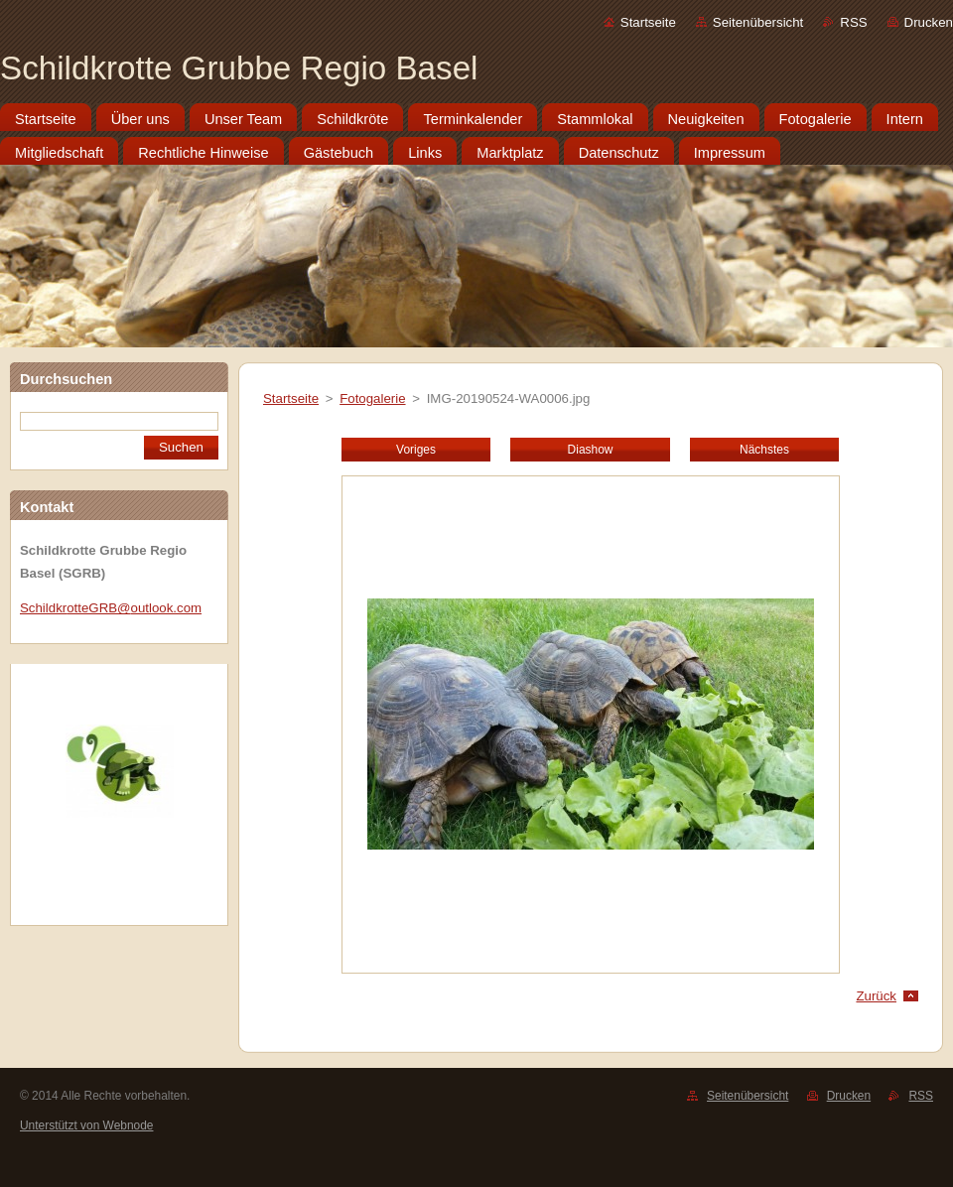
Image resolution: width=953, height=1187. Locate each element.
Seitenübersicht (758, 22)
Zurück (876, 996)
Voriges (416, 450)
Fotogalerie (372, 398)
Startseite (648, 22)
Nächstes (764, 450)
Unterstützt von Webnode (86, 1125)
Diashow (590, 450)
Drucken (928, 22)
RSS (853, 22)
